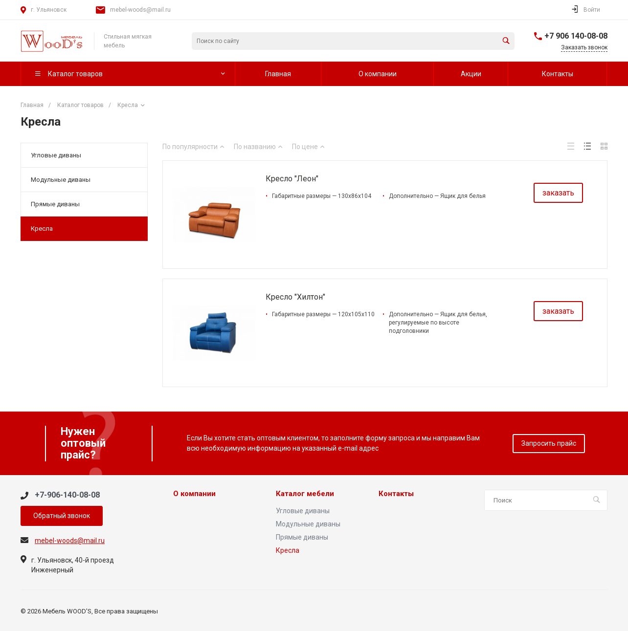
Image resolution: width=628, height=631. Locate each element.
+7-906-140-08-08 (67, 495)
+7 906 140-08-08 (575, 36)
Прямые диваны (55, 204)
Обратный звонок (61, 516)
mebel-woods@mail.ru (140, 9)
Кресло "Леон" (292, 178)
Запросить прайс (548, 443)
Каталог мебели (305, 494)
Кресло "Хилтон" (295, 297)
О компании (194, 494)
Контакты (396, 494)
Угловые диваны (56, 155)
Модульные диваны (60, 179)
